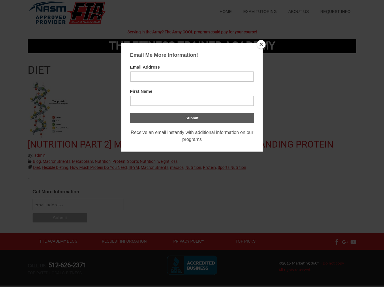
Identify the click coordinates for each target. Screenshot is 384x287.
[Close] (261, 44)
